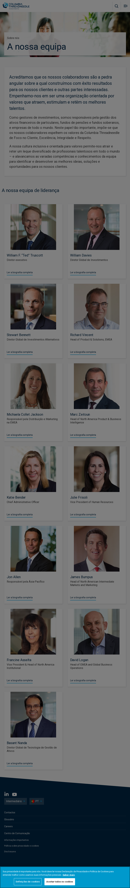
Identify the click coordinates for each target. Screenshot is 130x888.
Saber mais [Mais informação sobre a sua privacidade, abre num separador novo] (69, 875)
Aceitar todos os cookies (59, 881)
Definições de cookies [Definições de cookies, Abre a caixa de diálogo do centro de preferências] (28, 881)
